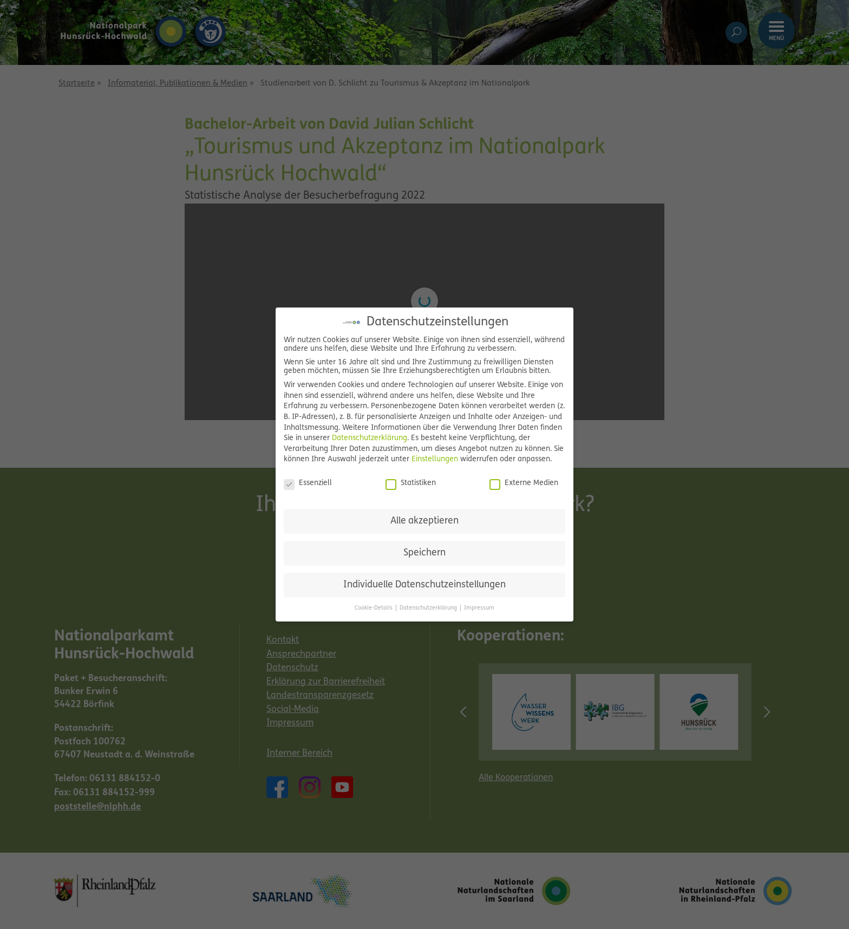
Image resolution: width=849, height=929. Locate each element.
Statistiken (411, 483)
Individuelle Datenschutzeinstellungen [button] (424, 585)
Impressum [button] (479, 608)
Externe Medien (523, 483)
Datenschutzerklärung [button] (429, 608)
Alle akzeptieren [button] (424, 521)
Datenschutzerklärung (369, 438)
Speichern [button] (424, 553)
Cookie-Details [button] (374, 608)
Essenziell (308, 483)
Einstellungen (435, 459)
